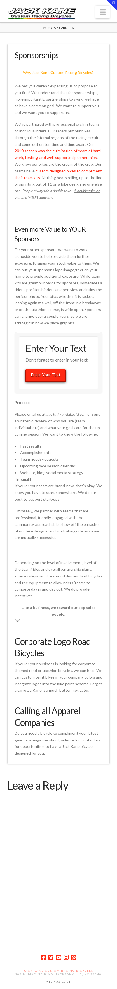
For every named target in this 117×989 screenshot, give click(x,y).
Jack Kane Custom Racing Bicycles (58, 970)
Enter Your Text (45, 374)
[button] (102, 12)
